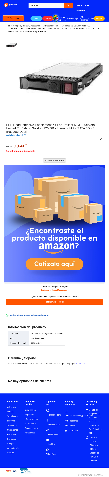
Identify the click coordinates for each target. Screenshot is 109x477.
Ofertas (48, 18)
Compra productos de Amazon (13, 448)
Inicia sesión (30, 410)
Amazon (36, 18)
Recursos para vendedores (31, 430)
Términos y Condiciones (12, 427)
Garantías (80, 363)
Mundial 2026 (56, 18)
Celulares (70, 18)
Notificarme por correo (54, 302)
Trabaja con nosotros (12, 418)
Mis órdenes (84, 18)
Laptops (77, 18)
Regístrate (29, 414)
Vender (99, 18)
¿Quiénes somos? (11, 409)
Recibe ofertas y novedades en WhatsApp (29, 315)
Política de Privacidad (11, 436)
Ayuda (91, 18)
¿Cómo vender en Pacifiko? (31, 421)
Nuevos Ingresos (62, 18)
